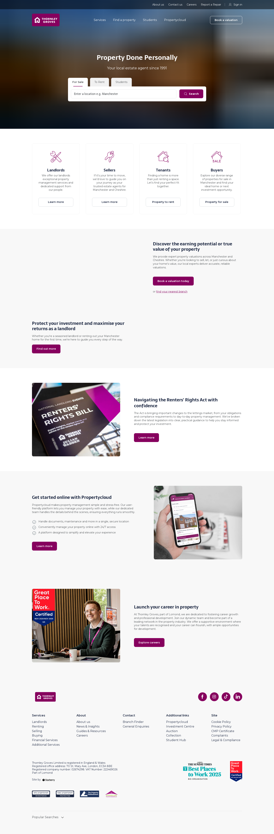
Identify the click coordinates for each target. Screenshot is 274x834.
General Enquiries (136, 726)
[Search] (191, 93)
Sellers (109, 170)
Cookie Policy (221, 722)
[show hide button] (62, 817)
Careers (191, 4)
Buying (37, 735)
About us (158, 4)
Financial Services (45, 740)
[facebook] (202, 696)
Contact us (175, 4)
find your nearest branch (171, 291)
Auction (172, 731)
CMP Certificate (222, 731)
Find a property (124, 20)
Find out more (46, 348)
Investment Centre (180, 726)
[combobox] (123, 94)
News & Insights (87, 726)
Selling (37, 731)
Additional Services (46, 744)
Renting (38, 726)
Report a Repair (211, 4)
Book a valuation (226, 20)
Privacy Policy (221, 726)
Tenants (163, 170)
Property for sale (216, 202)
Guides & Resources (91, 731)
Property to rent (163, 202)
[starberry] (48, 779)
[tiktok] (226, 696)
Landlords (56, 170)
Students (150, 20)
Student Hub (176, 740)
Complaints (219, 735)
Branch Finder (133, 722)
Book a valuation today (173, 281)
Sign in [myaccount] (235, 4)
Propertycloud (175, 20)
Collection (173, 735)
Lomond (174, 614)
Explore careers (149, 642)
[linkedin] (237, 696)
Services (100, 20)
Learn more (56, 202)
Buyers (217, 170)
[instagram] (214, 696)
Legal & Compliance (225, 740)
